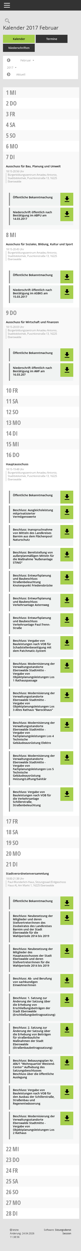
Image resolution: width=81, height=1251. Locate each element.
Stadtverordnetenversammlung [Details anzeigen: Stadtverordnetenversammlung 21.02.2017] (27, 873)
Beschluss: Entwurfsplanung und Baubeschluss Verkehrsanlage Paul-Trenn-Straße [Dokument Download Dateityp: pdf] (32, 623)
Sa (12, 125)
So (13, 135)
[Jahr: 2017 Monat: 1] (8, 60)
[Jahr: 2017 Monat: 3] (8, 74)
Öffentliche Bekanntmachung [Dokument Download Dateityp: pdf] (33, 197)
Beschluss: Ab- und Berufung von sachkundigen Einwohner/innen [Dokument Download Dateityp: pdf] (32, 982)
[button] (66, 199)
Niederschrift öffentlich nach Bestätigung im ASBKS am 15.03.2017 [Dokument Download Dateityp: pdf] (32, 293)
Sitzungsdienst (63, 1231)
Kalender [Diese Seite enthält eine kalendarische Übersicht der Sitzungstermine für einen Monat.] (19, 39)
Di (12, 157)
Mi (13, 92)
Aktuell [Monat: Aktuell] (20, 74)
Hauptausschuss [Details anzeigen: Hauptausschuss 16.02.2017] (17, 464)
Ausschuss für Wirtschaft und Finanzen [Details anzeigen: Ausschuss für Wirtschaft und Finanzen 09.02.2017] (32, 322)
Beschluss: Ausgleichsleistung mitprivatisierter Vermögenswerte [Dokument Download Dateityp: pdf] (33, 513)
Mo (14, 146)
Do (13, 103)
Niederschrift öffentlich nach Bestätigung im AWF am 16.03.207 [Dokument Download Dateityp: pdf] (32, 371)
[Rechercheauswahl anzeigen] (6, 21)
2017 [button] (11, 67)
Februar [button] (27, 60)
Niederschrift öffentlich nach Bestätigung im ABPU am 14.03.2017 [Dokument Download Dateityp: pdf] (32, 216)
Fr (12, 114)
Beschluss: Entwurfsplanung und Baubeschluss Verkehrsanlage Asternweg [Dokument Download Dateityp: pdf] (32, 602)
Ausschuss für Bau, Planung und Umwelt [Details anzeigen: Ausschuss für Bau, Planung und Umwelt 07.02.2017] (33, 166)
